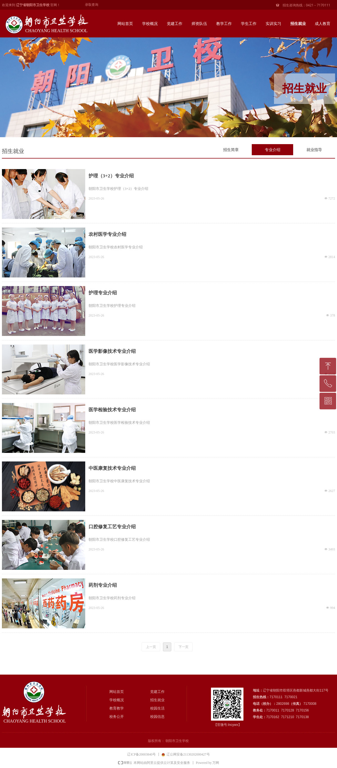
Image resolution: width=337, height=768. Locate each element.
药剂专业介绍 (103, 585)
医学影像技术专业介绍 (112, 351)
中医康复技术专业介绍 (112, 468)
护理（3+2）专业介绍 (111, 175)
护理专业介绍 (103, 292)
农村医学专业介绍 (107, 234)
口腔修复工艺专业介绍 (112, 526)
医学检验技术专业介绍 (112, 409)
